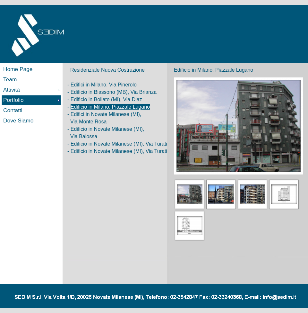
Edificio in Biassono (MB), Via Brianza (114, 92)
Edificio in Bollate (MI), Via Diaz (106, 99)
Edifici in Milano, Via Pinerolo (104, 84)
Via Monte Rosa (88, 121)
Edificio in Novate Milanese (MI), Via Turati (119, 144)
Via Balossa (83, 136)
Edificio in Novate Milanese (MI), (107, 129)
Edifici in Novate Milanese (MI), (106, 114)
